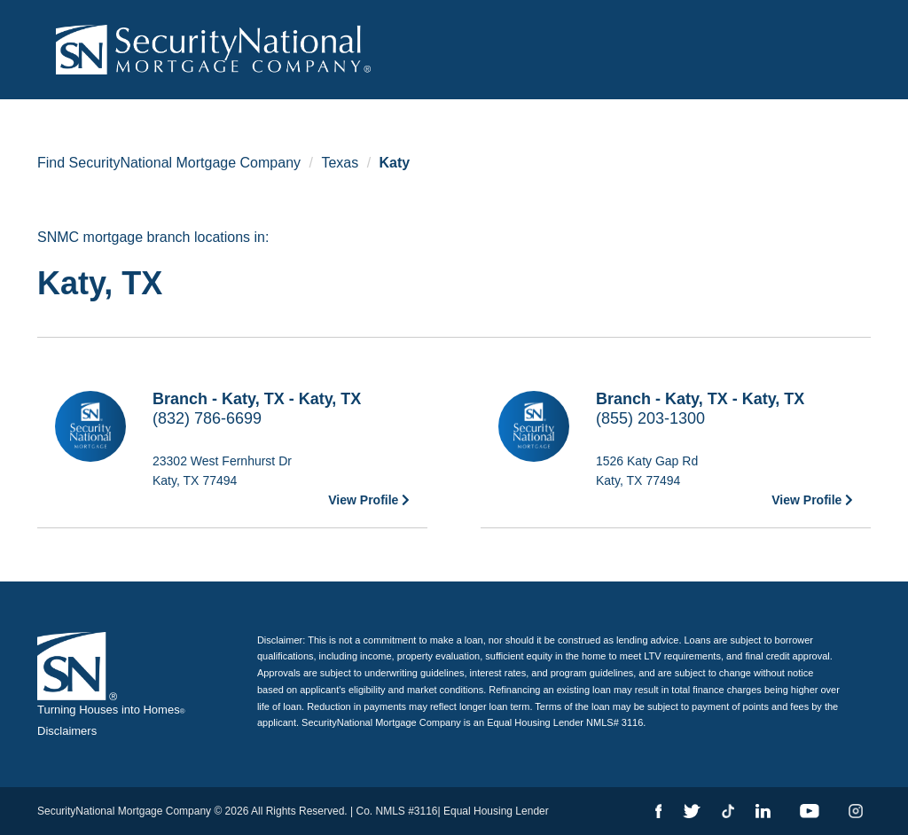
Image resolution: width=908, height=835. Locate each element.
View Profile (369, 500)
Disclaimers (67, 730)
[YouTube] (809, 811)
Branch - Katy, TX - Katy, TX (257, 399)
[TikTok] (728, 811)
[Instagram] (856, 811)
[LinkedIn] (763, 811)
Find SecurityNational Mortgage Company (169, 162)
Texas (339, 162)
